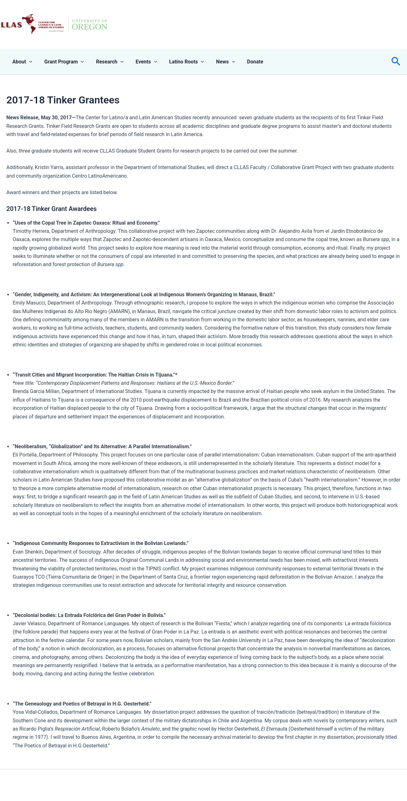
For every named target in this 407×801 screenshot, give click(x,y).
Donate (243, 62)
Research (105, 62)
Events (140, 62)
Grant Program (61, 62)
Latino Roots (177, 62)
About (21, 62)
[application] (28, 62)
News (215, 62)
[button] (396, 62)
